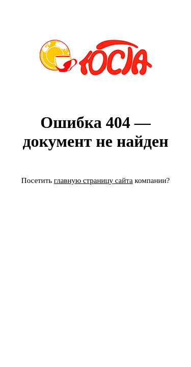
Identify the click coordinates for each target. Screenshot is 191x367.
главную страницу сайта (93, 180)
